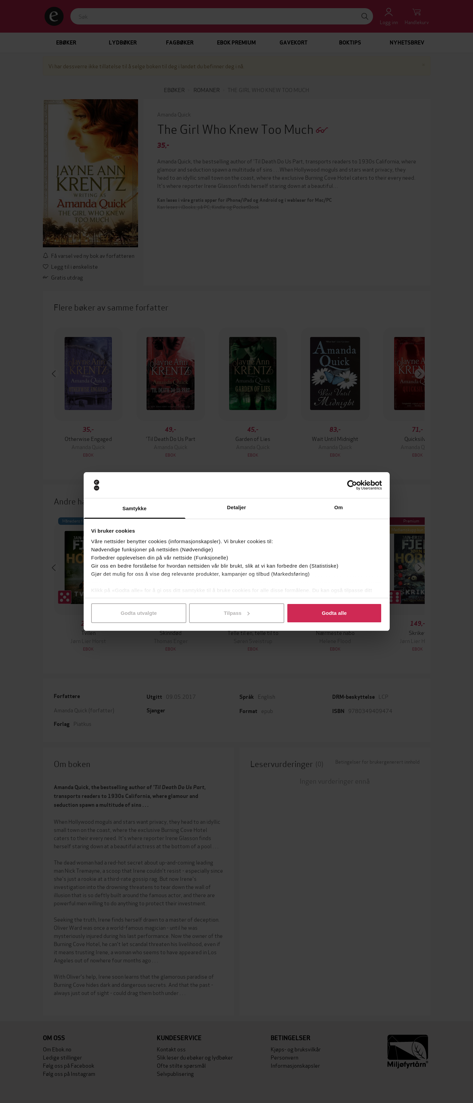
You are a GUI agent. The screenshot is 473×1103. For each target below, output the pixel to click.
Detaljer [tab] (236, 507)
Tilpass (237, 613)
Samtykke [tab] (134, 508)
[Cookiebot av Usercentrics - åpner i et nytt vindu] (352, 485)
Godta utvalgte (139, 613)
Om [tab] (338, 507)
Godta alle (334, 613)
